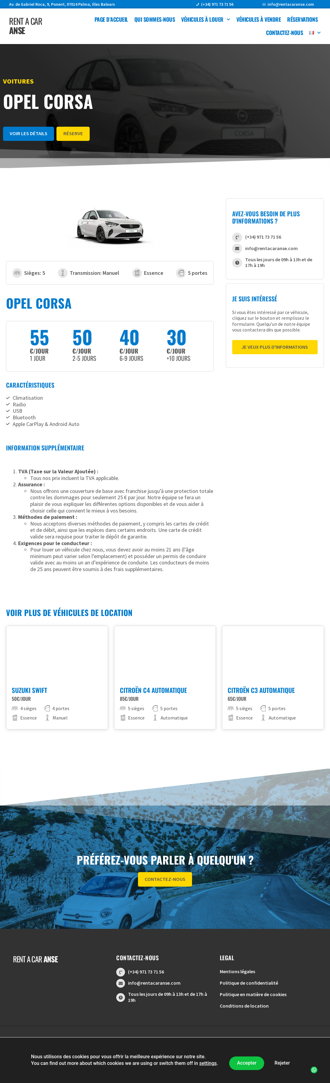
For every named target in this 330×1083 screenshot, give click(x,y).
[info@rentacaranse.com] (264, 4)
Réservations (302, 19)
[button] (312, 1065)
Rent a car (25, 26)
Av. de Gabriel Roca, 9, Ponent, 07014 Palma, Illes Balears (62, 4)
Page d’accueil (111, 19)
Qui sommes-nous (154, 19)
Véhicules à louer (205, 19)
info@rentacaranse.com (291, 4)
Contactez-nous (284, 33)
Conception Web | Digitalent (165, 1057)
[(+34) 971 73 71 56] (197, 4)
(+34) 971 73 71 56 (217, 4)
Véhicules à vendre (258, 19)
